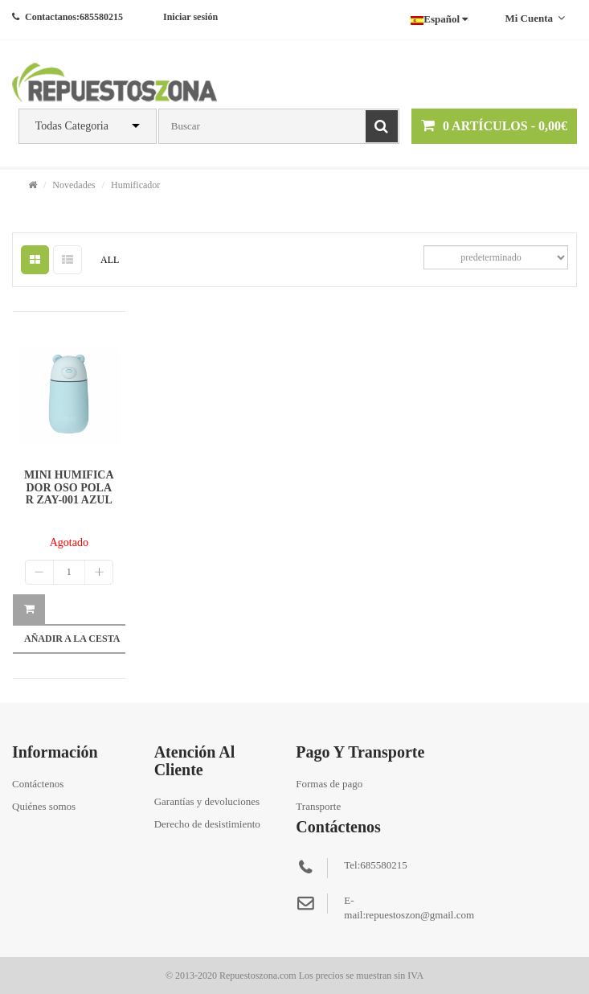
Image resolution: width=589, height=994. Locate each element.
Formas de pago (329, 784)
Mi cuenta (535, 18)
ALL (109, 259)
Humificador (135, 185)
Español (439, 19)
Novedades (73, 185)
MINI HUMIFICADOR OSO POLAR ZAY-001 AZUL (69, 487)
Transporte (318, 806)
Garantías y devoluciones (207, 801)
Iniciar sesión (190, 17)
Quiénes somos (44, 806)
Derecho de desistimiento (207, 824)
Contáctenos (37, 784)
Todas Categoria (71, 126)
